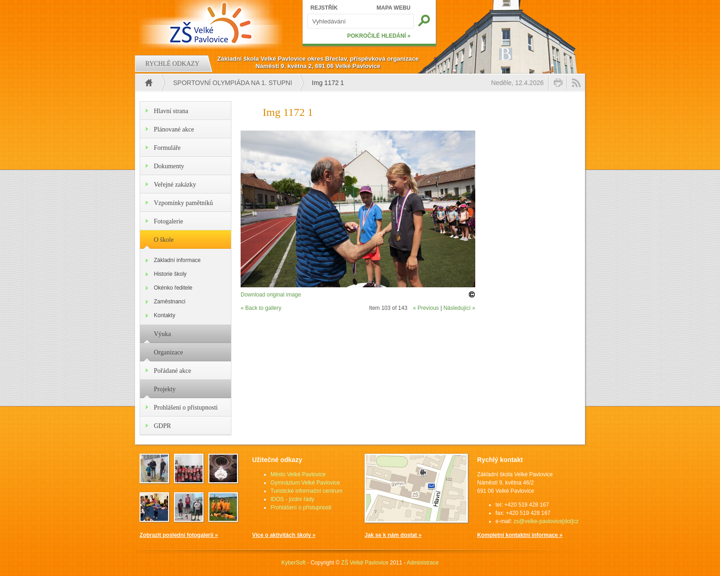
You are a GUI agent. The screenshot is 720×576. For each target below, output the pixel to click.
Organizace (168, 352)
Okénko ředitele (173, 288)
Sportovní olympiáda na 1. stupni (232, 82)
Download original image (271, 294)
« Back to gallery (261, 308)
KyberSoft (293, 562)
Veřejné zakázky (175, 184)
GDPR (162, 425)
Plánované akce (174, 129)
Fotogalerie (168, 221)
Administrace (423, 562)
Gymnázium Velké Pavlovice (305, 482)
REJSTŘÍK (324, 8)
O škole (164, 239)
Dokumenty (169, 166)
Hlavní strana (171, 111)
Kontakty (164, 315)
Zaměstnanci (170, 301)
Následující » (459, 308)
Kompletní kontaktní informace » (519, 535)
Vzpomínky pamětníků (183, 203)
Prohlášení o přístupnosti (186, 407)
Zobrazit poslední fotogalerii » (179, 535)
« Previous (426, 308)
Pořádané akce (172, 370)
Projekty (164, 389)
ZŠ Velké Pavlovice (364, 562)
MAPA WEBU (394, 8)
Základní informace (177, 260)
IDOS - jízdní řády (292, 499)
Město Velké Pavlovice (298, 474)
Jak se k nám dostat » (393, 535)
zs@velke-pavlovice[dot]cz (546, 521)
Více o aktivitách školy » (283, 535)
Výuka (162, 334)
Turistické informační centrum (306, 491)
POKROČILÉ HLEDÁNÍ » (379, 36)
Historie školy (170, 274)
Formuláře (167, 147)
